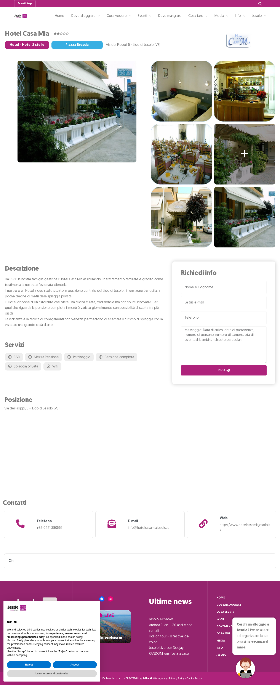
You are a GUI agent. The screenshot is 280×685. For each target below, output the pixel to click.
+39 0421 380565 (49, 528)
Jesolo (259, 16)
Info (241, 16)
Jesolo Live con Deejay (166, 648)
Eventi (145, 16)
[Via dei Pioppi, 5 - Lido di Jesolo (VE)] (140, 450)
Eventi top (25, 3)
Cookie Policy (194, 678)
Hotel (14, 45)
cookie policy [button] (75, 636)
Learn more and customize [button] (51, 673)
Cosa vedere (120, 16)
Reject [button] (29, 664)
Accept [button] (74, 664)
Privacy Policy (176, 678)
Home (59, 16)
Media (222, 16)
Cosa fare (198, 16)
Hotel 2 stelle (33, 45)
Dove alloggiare (86, 16)
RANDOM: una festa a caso (169, 654)
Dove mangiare (169, 16)
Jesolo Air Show (161, 619)
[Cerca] (260, 3)
